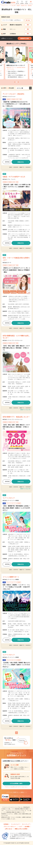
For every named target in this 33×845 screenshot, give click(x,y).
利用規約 (6, 824)
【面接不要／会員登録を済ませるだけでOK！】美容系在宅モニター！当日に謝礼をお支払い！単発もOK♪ (16, 104)
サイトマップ (25, 824)
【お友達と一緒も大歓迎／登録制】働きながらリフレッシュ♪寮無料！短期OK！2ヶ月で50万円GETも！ (16, 665)
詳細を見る (21, 162)
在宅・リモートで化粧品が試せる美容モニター (16, 259)
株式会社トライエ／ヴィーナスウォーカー (13, 340)
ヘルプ (20, 826)
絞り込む (28, 20)
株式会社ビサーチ (7, 262)
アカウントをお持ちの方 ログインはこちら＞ (16, 787)
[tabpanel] (16, 62)
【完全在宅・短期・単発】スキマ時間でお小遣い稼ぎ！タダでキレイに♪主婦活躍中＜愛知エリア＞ (16, 186)
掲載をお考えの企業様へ (21, 829)
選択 (28, 24)
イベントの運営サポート (11, 577)
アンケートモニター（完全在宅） (14, 94)
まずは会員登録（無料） (16, 783)
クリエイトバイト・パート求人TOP (8, 5)
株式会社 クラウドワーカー (9, 96)
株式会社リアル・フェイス (9, 179)
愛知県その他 (23, 5)
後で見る (7, 162)
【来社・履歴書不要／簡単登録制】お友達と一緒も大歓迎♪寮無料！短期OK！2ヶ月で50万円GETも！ (16, 508)
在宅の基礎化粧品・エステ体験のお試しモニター (16, 337)
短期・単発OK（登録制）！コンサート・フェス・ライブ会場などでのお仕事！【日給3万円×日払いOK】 (16, 587)
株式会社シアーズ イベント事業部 (11, 579)
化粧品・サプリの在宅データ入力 (14, 177)
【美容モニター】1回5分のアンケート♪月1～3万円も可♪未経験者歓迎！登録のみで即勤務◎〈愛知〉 (16, 270)
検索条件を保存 (24, 38)
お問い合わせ (8, 829)
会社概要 (27, 826)
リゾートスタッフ (9, 498)
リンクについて (15, 824)
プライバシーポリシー (10, 826)
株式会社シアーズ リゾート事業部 (11, 500)
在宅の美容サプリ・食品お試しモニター (16, 417)
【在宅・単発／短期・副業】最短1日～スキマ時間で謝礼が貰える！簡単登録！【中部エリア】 (16, 348)
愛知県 (18, 5)
